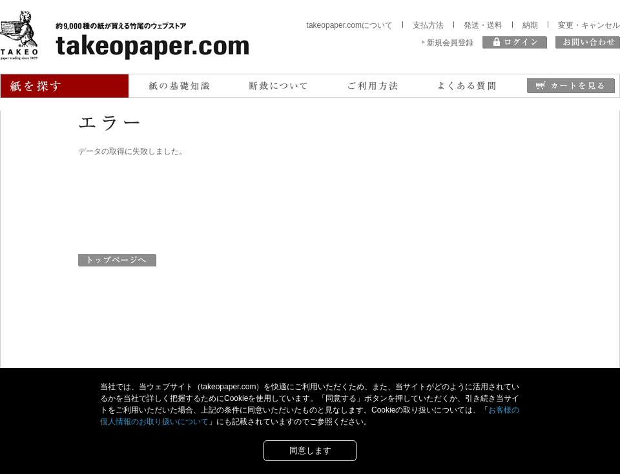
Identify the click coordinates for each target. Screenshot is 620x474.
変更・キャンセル (589, 25)
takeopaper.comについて (350, 25)
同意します (310, 450)
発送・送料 (483, 25)
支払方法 (428, 25)
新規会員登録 (450, 42)
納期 (530, 25)
